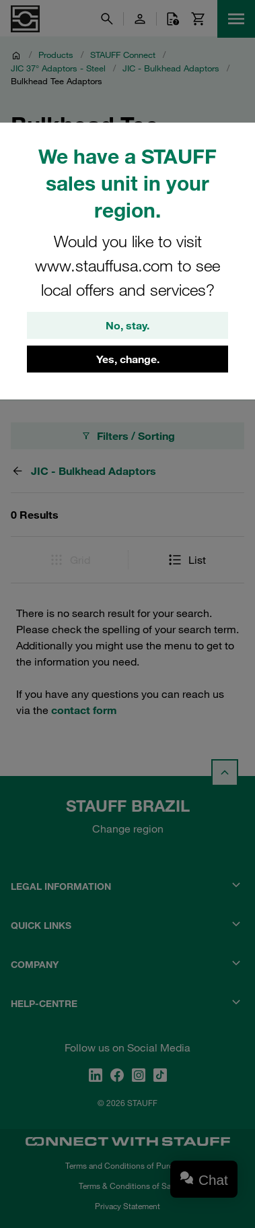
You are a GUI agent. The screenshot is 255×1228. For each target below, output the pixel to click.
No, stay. (127, 325)
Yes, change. (127, 359)
